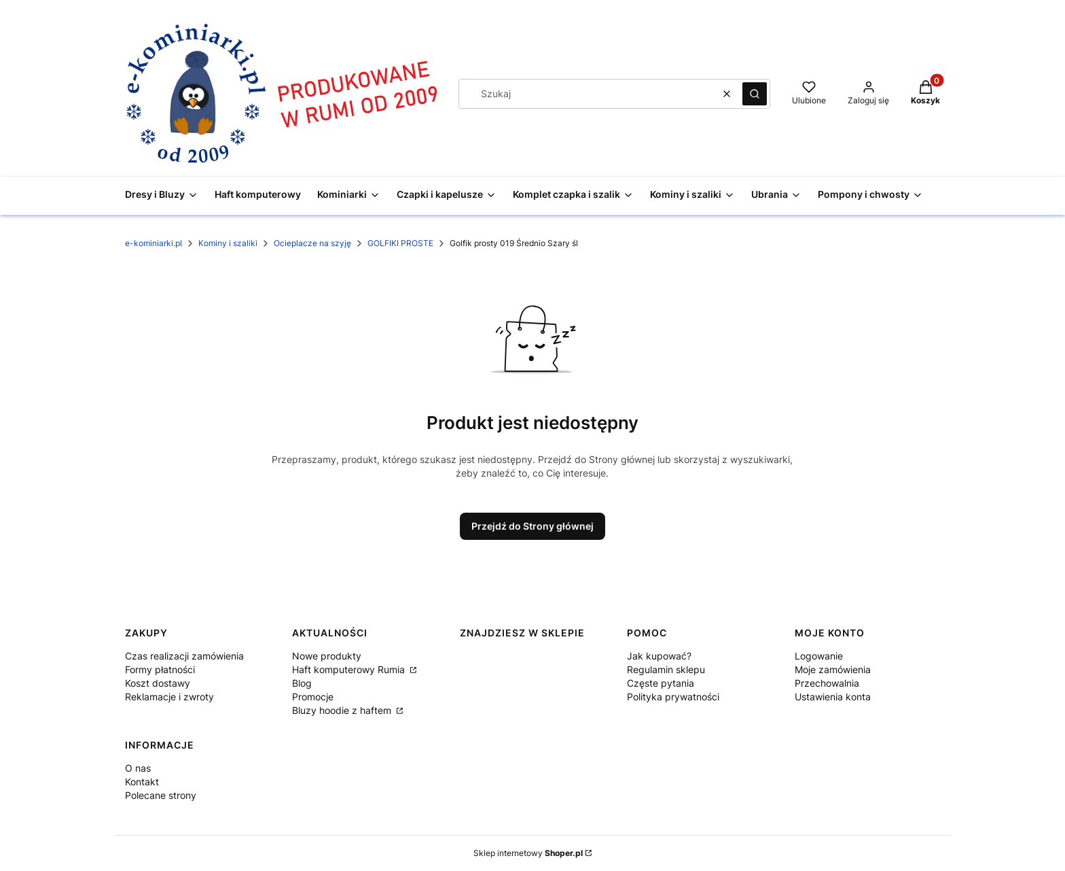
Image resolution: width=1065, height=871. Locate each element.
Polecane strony (160, 795)
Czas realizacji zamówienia (184, 656)
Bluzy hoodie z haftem (343, 710)
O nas (138, 768)
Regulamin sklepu (666, 669)
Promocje (312, 696)
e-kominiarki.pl (153, 243)
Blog (302, 683)
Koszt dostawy (157, 683)
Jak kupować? (659, 656)
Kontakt (142, 781)
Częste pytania (660, 683)
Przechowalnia (827, 683)
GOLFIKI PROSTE (400, 243)
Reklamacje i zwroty (169, 696)
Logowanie (819, 656)
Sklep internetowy (528, 853)
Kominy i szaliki (227, 243)
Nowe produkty (326, 656)
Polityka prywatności (673, 696)
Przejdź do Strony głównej (532, 526)
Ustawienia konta (833, 696)
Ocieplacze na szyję (312, 243)
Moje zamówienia (833, 669)
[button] (754, 93)
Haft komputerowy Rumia (350, 669)
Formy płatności (160, 669)
